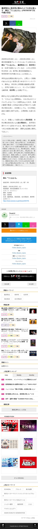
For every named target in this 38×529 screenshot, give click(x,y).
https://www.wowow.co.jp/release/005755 (16, 201)
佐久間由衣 (17, 299)
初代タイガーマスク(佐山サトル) (13, 500)
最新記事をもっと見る (23, 410)
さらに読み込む (24, 478)
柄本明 (16, 294)
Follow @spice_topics (19, 247)
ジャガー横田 (7, 504)
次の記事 (32, 284)
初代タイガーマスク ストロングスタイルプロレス (18, 494)
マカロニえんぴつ (9, 508)
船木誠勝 (28, 489)
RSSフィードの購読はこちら (22, 230)
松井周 (25, 294)
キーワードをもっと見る (28, 518)
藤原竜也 (6, 294)
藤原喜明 (19, 504)
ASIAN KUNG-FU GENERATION (13, 513)
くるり (29, 504)
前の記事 (6, 284)
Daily (6, 375)
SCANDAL (6, 489)
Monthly (31, 375)
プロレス (17, 489)
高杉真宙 (6, 299)
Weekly (19, 375)
